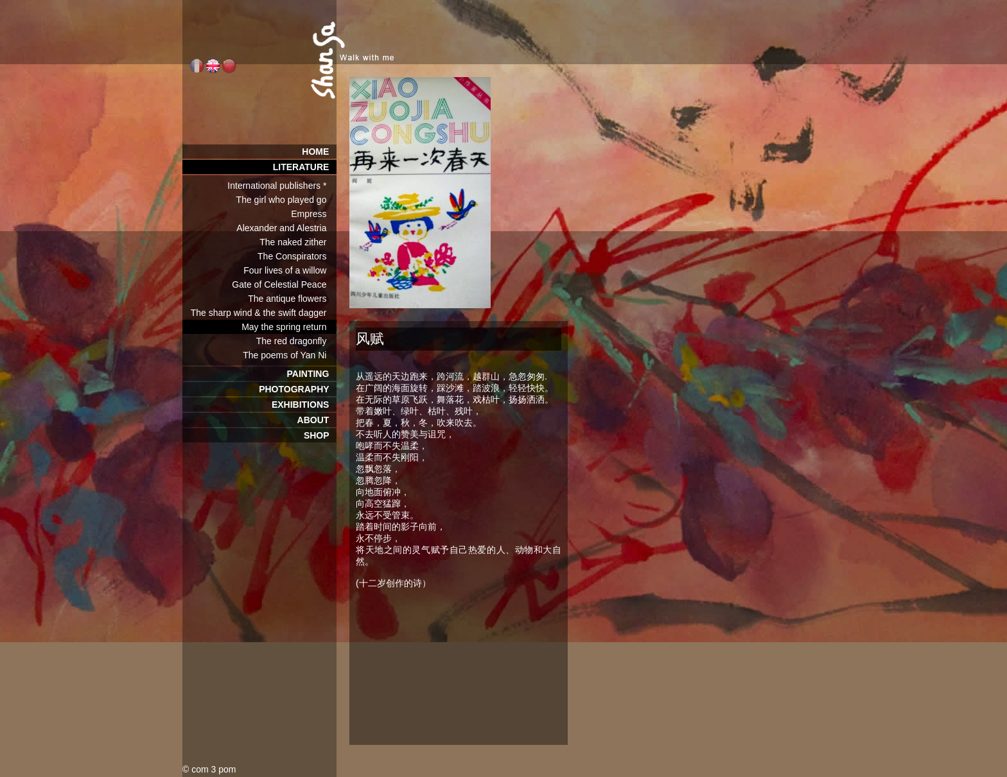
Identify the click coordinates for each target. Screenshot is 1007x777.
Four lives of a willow (290, 270)
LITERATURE (305, 167)
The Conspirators (297, 256)
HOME (319, 151)
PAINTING (311, 374)
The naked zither (298, 242)
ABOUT (317, 420)
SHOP (320, 435)
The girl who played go (286, 200)
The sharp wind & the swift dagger (264, 313)
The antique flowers (292, 298)
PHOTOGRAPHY (298, 389)
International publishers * (282, 185)
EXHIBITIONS (304, 404)
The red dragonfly (296, 341)
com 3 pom (213, 769)
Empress (314, 214)
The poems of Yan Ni (290, 355)
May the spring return (289, 327)
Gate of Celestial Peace (284, 284)
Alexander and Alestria (286, 228)
